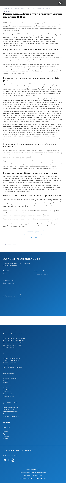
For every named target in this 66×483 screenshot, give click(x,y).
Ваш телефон (39, 271)
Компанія (6, 423)
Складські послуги (9, 409)
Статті (11, 8)
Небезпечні (7, 392)
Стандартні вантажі (9, 378)
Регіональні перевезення (12, 334)
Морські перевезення (10, 363)
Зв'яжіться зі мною (11, 296)
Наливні (5, 380)
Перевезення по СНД (10, 347)
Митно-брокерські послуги (12, 407)
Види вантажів (8, 374)
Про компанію (7, 427)
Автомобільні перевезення (11, 358)
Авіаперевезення (8, 365)
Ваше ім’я (6, 271)
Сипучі (5, 382)
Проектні (6, 389)
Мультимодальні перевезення (12, 367)
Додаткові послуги (10, 403)
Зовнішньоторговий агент (11, 416)
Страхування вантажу (10, 411)
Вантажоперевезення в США (12, 345)
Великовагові (7, 394)
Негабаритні (7, 385)
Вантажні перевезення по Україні (14, 338)
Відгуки (5, 434)
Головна (5, 8)
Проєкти (6, 431)
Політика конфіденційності (33, 475)
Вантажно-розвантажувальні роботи (15, 414)
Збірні (5, 387)
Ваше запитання (8, 280)
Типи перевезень (9, 354)
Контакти (6, 438)
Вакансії (6, 436)
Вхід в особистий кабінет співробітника (33, 472)
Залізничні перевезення (11, 360)
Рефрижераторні (8, 396)
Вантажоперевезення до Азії (12, 343)
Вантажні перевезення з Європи (13, 340)
